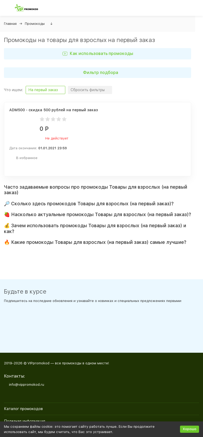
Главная (10, 24)
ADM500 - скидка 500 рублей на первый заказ (53, 110)
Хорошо (189, 429)
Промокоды (35, 24)
